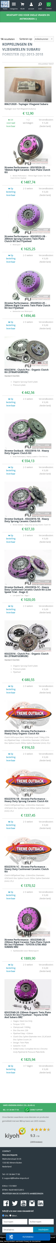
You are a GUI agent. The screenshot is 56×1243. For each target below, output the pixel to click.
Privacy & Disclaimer (32, 1241)
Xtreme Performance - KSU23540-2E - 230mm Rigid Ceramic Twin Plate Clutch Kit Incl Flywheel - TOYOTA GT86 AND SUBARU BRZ (27, 943)
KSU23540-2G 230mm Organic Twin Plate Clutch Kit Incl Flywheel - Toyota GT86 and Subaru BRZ (27, 1015)
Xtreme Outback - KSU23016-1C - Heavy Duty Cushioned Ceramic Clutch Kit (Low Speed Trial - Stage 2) (27, 590)
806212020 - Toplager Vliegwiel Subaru (26, 104)
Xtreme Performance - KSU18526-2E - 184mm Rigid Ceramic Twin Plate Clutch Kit (27, 170)
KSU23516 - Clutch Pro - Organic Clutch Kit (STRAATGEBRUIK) (26, 655)
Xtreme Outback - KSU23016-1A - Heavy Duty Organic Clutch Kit (26, 452)
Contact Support (34, 1110)
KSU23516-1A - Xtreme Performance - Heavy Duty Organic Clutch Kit (25, 732)
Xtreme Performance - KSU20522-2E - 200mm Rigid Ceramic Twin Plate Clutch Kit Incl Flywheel (27, 305)
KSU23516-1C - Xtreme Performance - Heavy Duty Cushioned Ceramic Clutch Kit (26, 869)
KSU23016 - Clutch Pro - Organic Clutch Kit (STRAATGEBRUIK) (26, 371)
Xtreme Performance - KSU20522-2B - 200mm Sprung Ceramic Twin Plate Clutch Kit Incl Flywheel (25, 239)
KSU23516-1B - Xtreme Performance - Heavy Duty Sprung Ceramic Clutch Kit (26, 800)
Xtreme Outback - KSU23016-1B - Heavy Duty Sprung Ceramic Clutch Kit (26, 520)
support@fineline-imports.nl (16, 1178)
